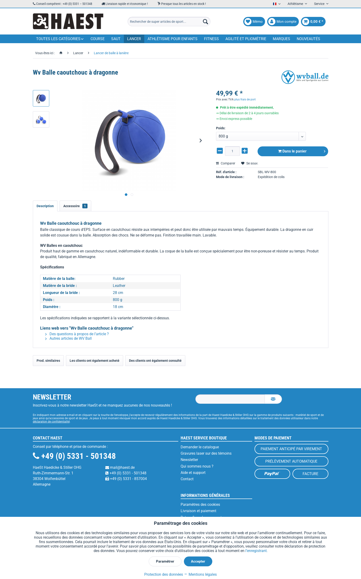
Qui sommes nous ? (197, 466)
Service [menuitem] (319, 4)
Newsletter (189, 459)
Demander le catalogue (200, 447)
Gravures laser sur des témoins (206, 453)
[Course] (97, 39)
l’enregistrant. (256, 551)
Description (45, 206)
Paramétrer (165, 561)
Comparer (225, 163)
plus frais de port (245, 99)
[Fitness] (211, 39)
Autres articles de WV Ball (68, 338)
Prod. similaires (48, 360)
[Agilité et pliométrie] (246, 39)
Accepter (198, 561)
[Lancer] (134, 39)
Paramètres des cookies (200, 504)
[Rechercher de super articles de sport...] (169, 21)
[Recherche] (205, 21)
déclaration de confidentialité (51, 421)
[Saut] (116, 39)
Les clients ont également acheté (94, 360)
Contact (187, 479)
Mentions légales (200, 574)
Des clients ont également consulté (155, 360)
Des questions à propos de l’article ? (77, 334)
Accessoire (75, 206)
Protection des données (163, 574)
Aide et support (193, 472)
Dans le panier (302, 150)
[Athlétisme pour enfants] (172, 39)
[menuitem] (169, 21)
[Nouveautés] (308, 39)
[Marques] (281, 39)
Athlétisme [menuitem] (296, 4)
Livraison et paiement (198, 511)
